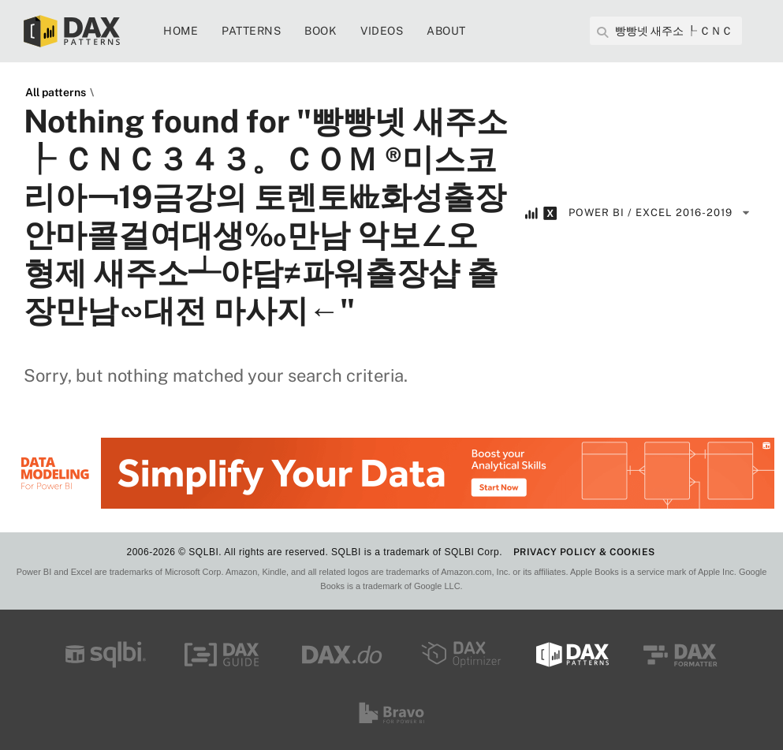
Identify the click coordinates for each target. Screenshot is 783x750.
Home (180, 30)
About (446, 30)
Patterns (251, 30)
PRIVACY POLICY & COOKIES (584, 552)
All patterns (55, 92)
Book (320, 30)
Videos (381, 30)
